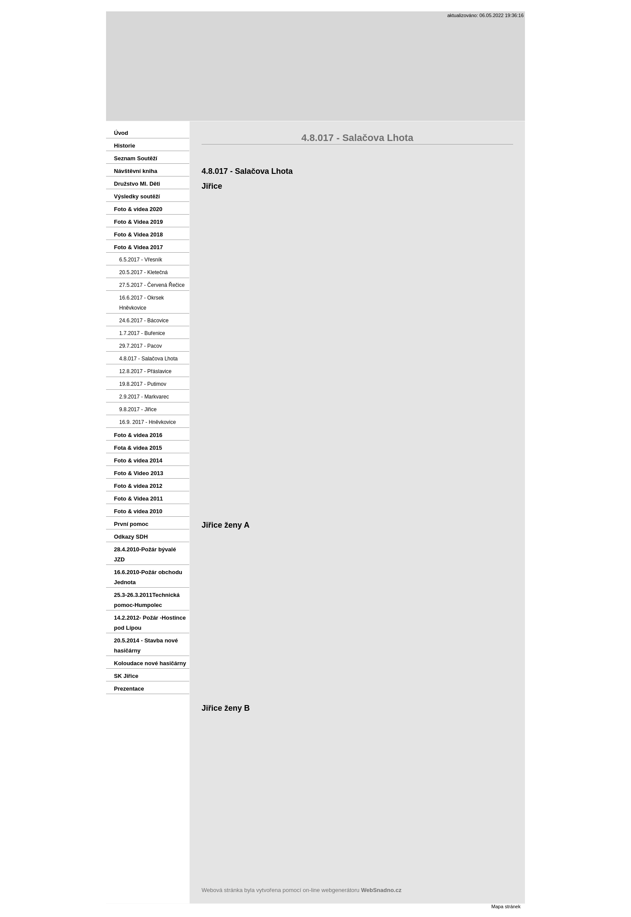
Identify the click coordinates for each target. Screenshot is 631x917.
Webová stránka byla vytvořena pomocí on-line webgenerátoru (301, 890)
